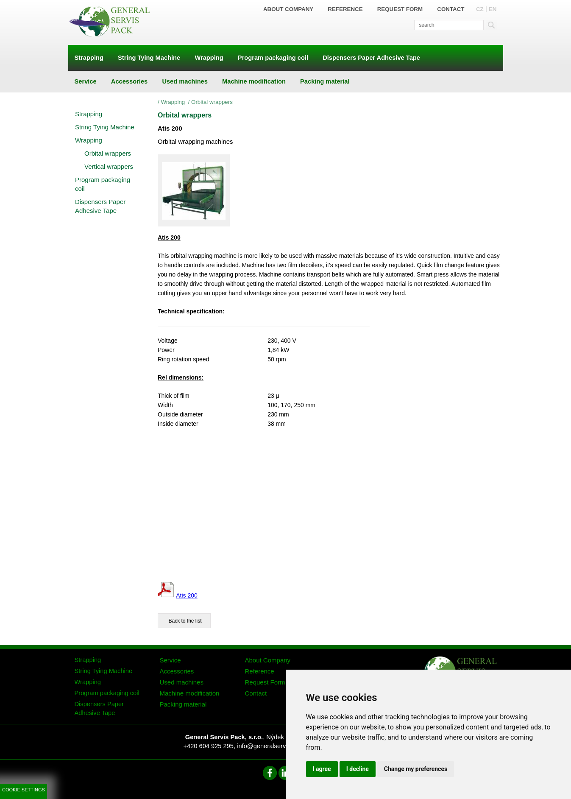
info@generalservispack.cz (274, 746)
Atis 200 (187, 595)
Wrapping (174, 102)
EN (493, 9)
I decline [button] (357, 768)
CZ (480, 9)
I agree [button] (322, 768)
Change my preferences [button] (415, 768)
